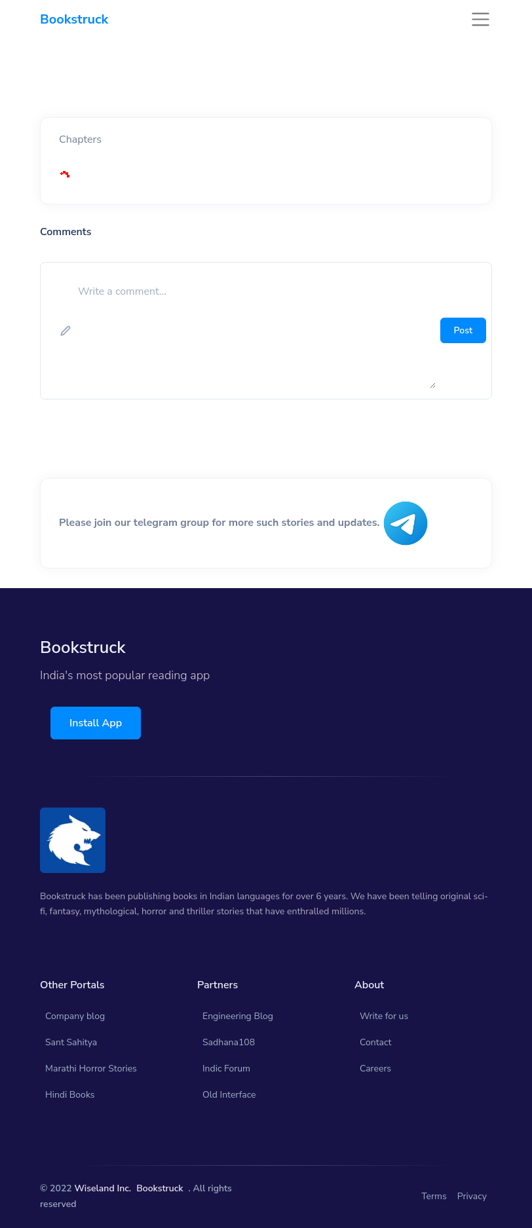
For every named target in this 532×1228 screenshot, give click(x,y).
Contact (375, 1042)
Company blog (75, 1016)
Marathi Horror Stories (91, 1068)
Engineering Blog (237, 1016)
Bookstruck (159, 1188)
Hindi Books (70, 1094)
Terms (434, 1196)
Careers (375, 1068)
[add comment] (255, 330)
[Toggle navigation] (480, 19)
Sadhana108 (228, 1042)
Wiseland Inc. (102, 1188)
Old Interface (229, 1094)
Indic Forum (226, 1068)
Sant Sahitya (71, 1042)
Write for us (384, 1016)
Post (463, 330)
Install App (95, 723)
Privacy (472, 1196)
